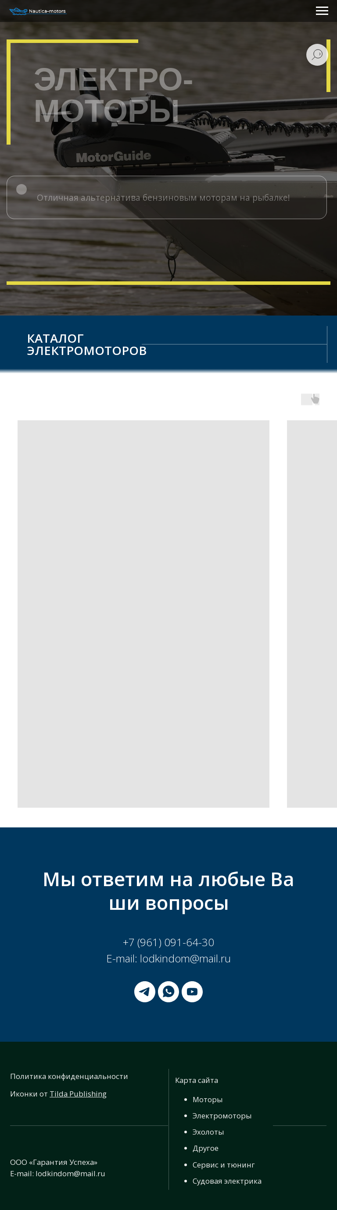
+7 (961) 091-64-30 (168, 942)
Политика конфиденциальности (69, 1076)
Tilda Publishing (78, 1094)
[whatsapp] (168, 991)
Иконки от (30, 1094)
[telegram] (144, 991)
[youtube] (192, 991)
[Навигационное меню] (322, 11)
